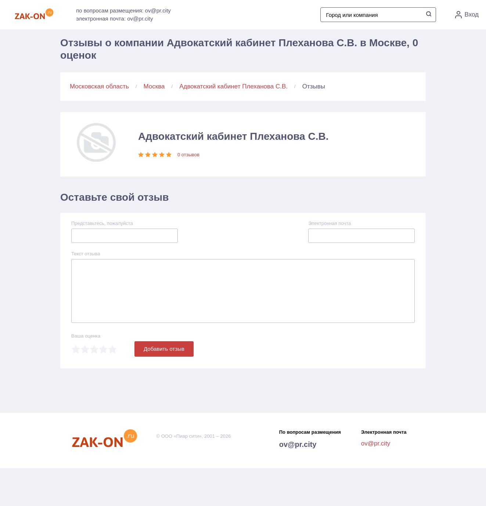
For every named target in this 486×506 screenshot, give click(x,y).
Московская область (99, 86)
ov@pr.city (298, 444)
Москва (154, 86)
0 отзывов (188, 154)
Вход (467, 14)
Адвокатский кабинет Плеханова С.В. (233, 86)
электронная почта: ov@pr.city (114, 18)
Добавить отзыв (164, 349)
